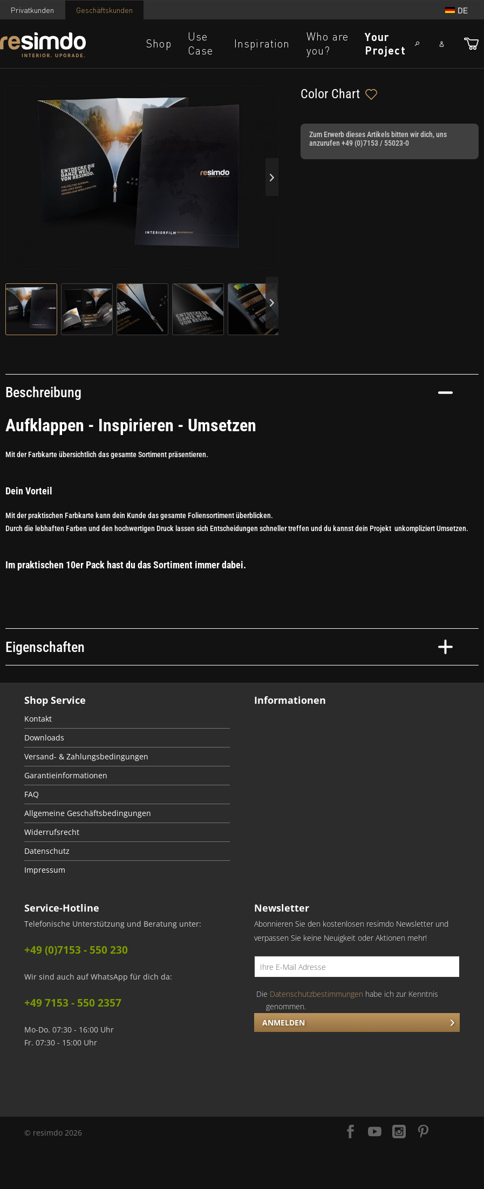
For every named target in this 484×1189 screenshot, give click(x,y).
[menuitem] (127, 719)
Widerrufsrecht (51, 832)
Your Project (385, 43)
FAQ (31, 794)
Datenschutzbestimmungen (316, 994)
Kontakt (38, 719)
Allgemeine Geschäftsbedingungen (87, 813)
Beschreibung (229, 392)
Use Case (201, 43)
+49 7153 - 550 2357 (72, 1003)
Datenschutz (47, 851)
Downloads (44, 738)
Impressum (44, 870)
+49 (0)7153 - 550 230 (76, 950)
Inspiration (262, 43)
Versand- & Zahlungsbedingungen (86, 757)
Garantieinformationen (65, 775)
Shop (159, 43)
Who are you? (327, 43)
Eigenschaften (229, 647)
